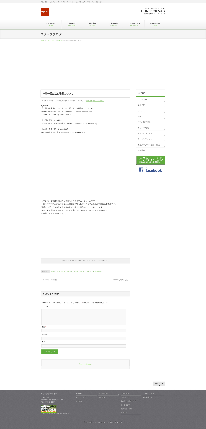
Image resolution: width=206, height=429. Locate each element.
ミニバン (79, 401)
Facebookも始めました (121, 280)
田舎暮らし (99, 271)
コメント (45, 306)
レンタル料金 (103, 393)
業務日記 (89, 100)
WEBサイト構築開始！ (50, 280)
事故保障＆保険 (126, 409)
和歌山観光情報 (144, 122)
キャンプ (82, 271)
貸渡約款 (124, 412)
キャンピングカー (98, 100)
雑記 (139, 116)
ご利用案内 (125, 393)
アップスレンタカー (100, 422)
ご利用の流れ (125, 397)
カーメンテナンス (145, 139)
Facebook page (85, 367)
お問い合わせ (148, 397)
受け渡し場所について (129, 401)
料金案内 (101, 397)
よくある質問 (125, 405)
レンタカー (74, 271)
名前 (43, 330)
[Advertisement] (103, 68)
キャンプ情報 (143, 128)
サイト (44, 345)
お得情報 (141, 150)
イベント (141, 111)
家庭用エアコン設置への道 (149, 145)
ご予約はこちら (148, 393)
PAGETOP (159, 383)
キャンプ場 (90, 271)
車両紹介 (79, 393)
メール (44, 337)
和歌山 (53, 271)
